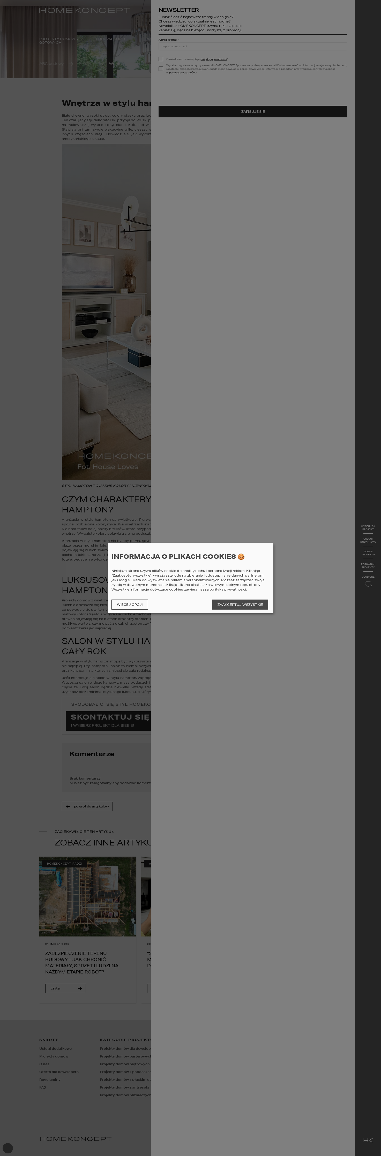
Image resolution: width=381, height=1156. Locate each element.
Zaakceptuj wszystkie (240, 604)
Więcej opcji (130, 604)
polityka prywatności (228, 589)
